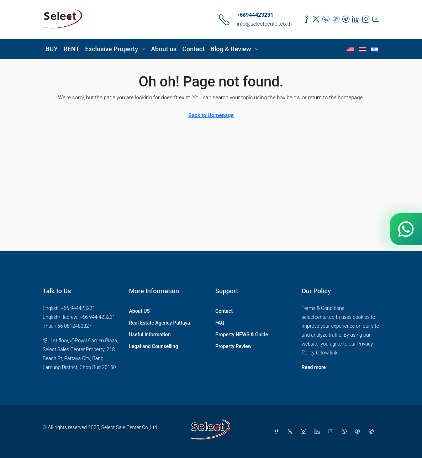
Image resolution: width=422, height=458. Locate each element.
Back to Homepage (210, 115)
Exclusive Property (111, 49)
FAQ (219, 323)
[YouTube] (332, 432)
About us (163, 49)
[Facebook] (278, 432)
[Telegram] (372, 432)
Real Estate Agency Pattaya (159, 323)
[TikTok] (359, 432)
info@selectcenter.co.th (264, 24)
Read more (314, 367)
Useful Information (150, 334)
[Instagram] (305, 432)
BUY (52, 49)
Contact (193, 49)
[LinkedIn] (318, 432)
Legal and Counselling (153, 346)
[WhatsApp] (345, 432)
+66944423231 (255, 15)
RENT (71, 49)
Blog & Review (230, 49)
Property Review (233, 346)
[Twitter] (291, 432)
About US (139, 311)
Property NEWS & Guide (241, 334)
